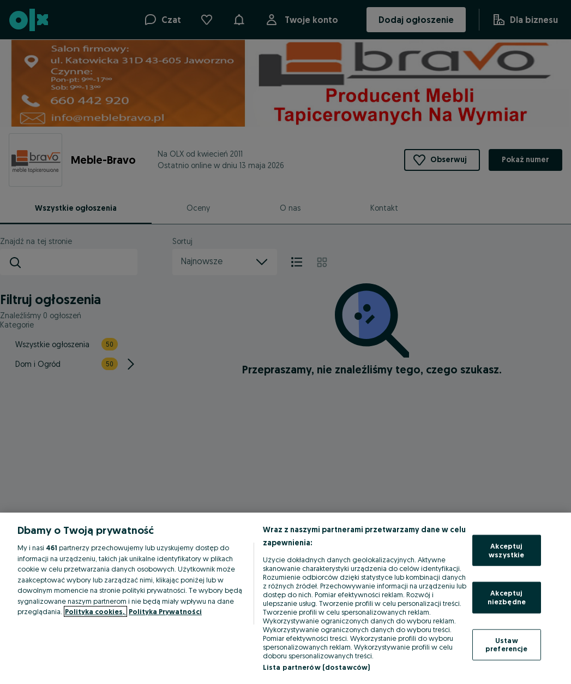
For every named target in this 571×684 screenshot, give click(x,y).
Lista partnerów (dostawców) (316, 667)
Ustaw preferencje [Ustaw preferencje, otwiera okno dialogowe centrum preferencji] (506, 644)
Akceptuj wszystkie (506, 550)
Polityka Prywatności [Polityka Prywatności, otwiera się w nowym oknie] (165, 611)
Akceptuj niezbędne (507, 597)
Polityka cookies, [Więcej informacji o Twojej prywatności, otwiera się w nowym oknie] (95, 611)
